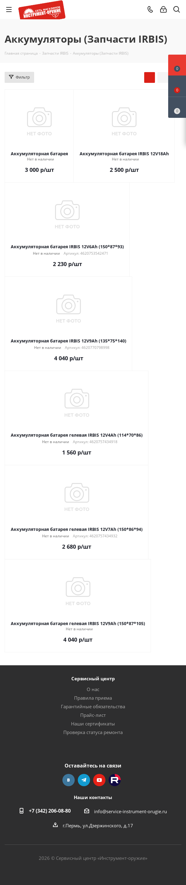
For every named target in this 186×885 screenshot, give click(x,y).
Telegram (84, 780)
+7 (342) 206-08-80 (50, 810)
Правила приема (93, 698)
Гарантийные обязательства (93, 706)
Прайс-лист (93, 715)
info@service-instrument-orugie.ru (130, 811)
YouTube (99, 780)
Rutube (115, 780)
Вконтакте (68, 780)
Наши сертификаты (93, 724)
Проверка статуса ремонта (93, 732)
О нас (93, 689)
